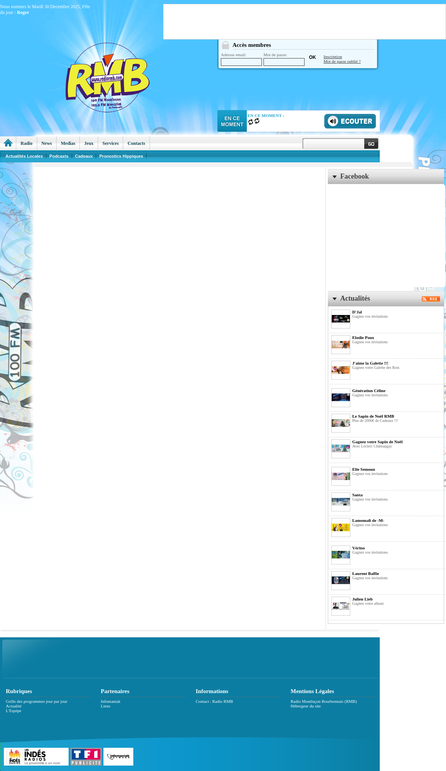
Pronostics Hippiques (121, 156)
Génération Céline (369, 390)
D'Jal (357, 312)
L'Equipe (13, 710)
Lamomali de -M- (368, 520)
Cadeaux (84, 156)
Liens (105, 706)
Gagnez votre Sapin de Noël (377, 441)
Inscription (333, 56)
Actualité (13, 706)
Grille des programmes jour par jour (36, 701)
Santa (357, 494)
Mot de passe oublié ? (342, 61)
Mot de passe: (284, 59)
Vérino (358, 548)
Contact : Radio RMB (214, 701)
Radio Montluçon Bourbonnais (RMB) (324, 701)
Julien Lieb (362, 599)
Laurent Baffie (365, 573)
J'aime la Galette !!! (370, 363)
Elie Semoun (363, 469)
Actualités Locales (24, 156)
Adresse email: (241, 59)
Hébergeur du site (306, 706)
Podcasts (59, 156)
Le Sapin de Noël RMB (373, 416)
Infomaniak (111, 701)
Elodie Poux (363, 337)
